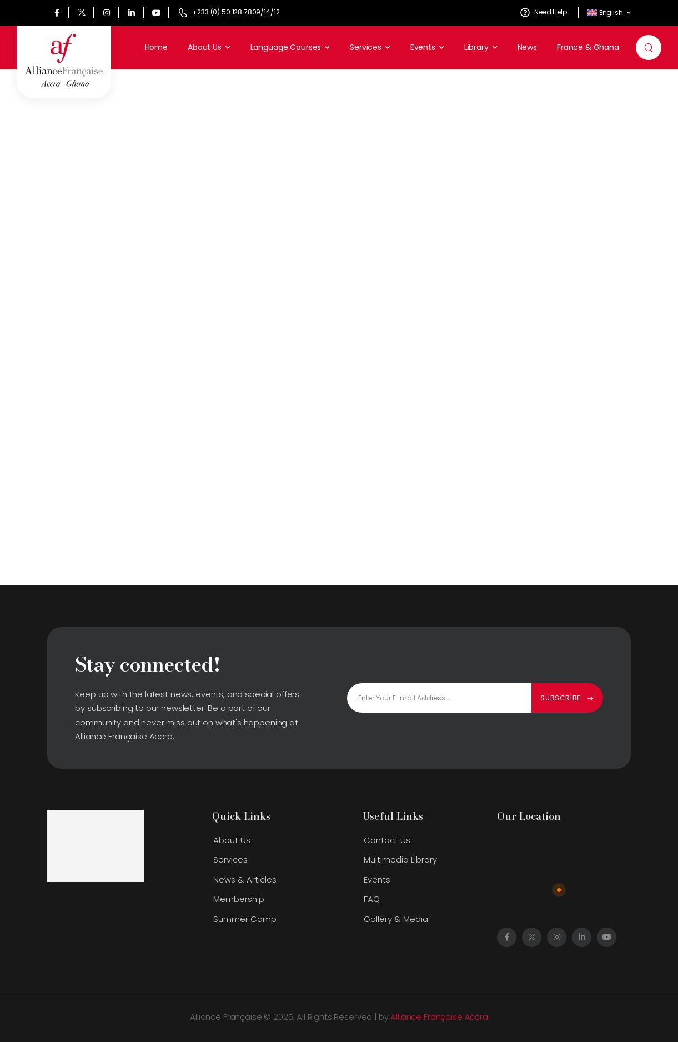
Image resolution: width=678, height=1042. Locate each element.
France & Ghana (588, 47)
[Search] (650, 48)
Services (365, 47)
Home (156, 47)
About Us (205, 47)
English (605, 12)
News (527, 47)
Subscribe (560, 698)
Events (422, 47)
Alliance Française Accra (439, 1017)
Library (476, 47)
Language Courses (286, 47)
